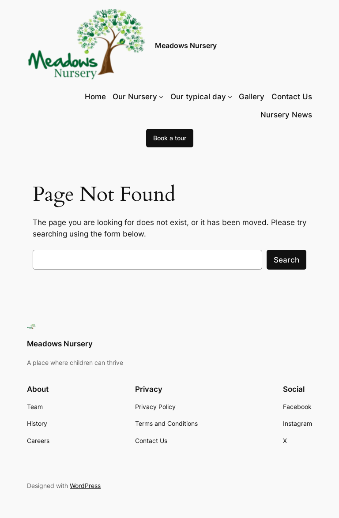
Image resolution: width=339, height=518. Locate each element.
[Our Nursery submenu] (161, 96)
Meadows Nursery (186, 45)
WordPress (85, 485)
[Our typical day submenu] (230, 96)
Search (286, 259)
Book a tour (169, 138)
